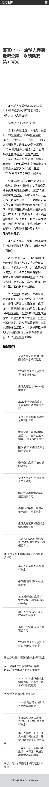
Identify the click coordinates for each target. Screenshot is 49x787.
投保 (24, 313)
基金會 (9, 168)
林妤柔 (17, 123)
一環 (19, 299)
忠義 (35, 241)
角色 (32, 308)
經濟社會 (35, 204)
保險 (28, 154)
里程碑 (17, 195)
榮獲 (24, 105)
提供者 (20, 308)
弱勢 (8, 228)
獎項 (8, 164)
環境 (38, 135)
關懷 (16, 294)
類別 (8, 282)
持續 (13, 209)
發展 (32, 135)
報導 (32, 123)
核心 (5, 204)
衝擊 (21, 204)
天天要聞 (7, 2)
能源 (40, 164)
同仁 (24, 241)
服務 (38, 313)
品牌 (13, 135)
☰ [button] (46, 3)
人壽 (19, 105)
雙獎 (30, 110)
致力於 (23, 303)
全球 (13, 105)
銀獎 (36, 154)
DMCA (14, 780)
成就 (35, 190)
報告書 (25, 185)
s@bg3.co (33, 780)
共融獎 (37, 159)
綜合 (27, 123)
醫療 (13, 308)
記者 (11, 123)
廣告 (16, 318)
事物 (40, 228)
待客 (15, 332)
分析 (16, 313)
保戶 (35, 299)
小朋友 (9, 245)
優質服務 (18, 337)
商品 (43, 322)
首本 (42, 181)
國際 (21, 190)
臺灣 (11, 110)
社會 (15, 140)
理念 (19, 135)
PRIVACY (22, 780)
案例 (24, 159)
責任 (43, 130)
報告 (11, 154)
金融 (19, 154)
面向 (43, 140)
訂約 (40, 318)
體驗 (16, 245)
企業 (17, 110)
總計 (32, 277)
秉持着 (23, 130)
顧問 (11, 313)
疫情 (16, 204)
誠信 (8, 322)
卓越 (19, 159)
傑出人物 (18, 267)
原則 (32, 318)
